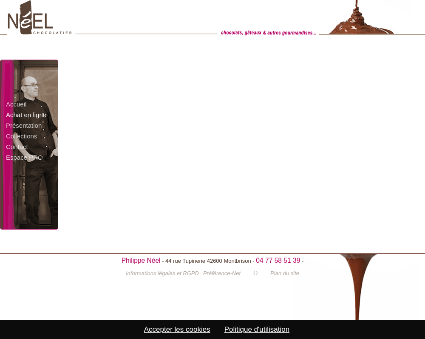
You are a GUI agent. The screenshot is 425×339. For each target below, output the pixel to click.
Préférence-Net (222, 273)
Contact (17, 146)
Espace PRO (24, 157)
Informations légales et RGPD (162, 273)
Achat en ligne (26, 114)
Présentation (24, 125)
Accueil (16, 104)
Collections (21, 136)
